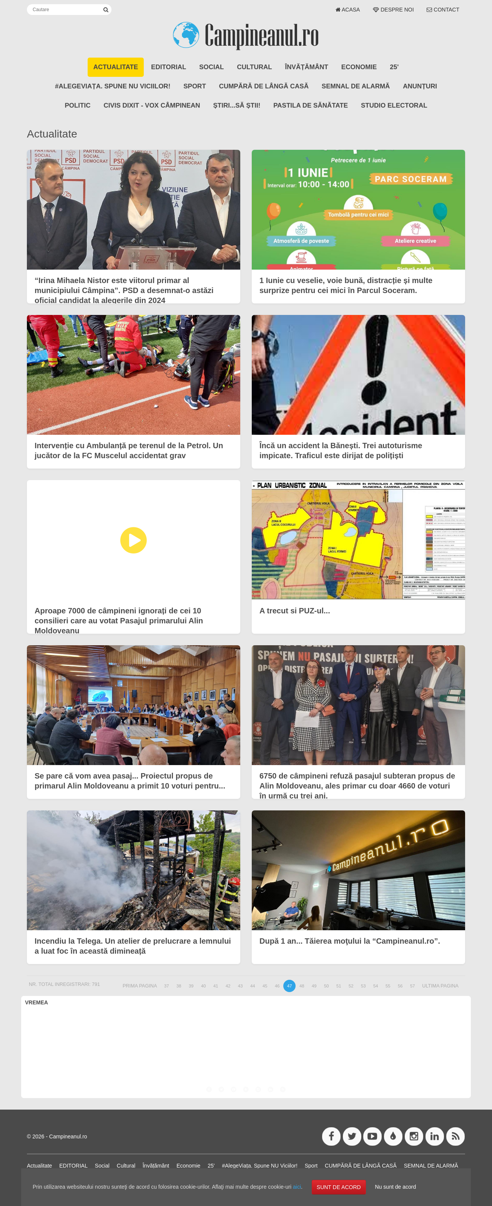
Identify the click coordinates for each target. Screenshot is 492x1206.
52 (351, 986)
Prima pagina (140, 986)
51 (338, 986)
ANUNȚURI (420, 86)
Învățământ (306, 67)
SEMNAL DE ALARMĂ (356, 86)
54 (375, 986)
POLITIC (77, 105)
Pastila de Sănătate (310, 105)
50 (326, 986)
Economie (359, 67)
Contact (443, 10)
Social (211, 67)
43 (240, 986)
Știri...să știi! (237, 105)
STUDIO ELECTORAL (394, 105)
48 (301, 986)
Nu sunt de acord (395, 1187)
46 (277, 986)
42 (228, 986)
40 (203, 986)
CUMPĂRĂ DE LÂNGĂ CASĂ (264, 86)
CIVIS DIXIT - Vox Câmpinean (151, 105)
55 (388, 986)
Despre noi (393, 10)
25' (394, 67)
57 (412, 986)
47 (289, 986)
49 (314, 986)
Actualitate (115, 67)
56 (400, 986)
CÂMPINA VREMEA (246, 1038)
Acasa (348, 10)
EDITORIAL (168, 67)
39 (191, 986)
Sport (194, 86)
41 (215, 986)
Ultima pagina (440, 986)
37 (166, 986)
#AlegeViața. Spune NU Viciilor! (112, 86)
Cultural (254, 67)
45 (265, 986)
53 (363, 986)
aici (297, 1187)
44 (252, 986)
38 (178, 986)
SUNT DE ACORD (339, 1187)
